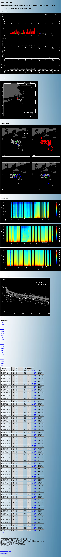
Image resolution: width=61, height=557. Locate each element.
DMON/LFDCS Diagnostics (5, 551)
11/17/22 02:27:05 (4, 386)
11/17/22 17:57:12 (4, 490)
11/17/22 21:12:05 (4, 511)
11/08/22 (2, 348)
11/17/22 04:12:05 (4, 397)
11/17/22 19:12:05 (4, 497)
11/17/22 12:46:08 (4, 455)
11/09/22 (2, 350)
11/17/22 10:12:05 (4, 437)
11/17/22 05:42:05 (4, 406)
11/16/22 (2, 365)
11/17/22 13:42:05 (4, 462)
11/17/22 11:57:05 (4, 449)
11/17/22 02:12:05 (4, 384)
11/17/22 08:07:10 (4, 423)
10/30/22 (2, 329)
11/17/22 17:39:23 (4, 486)
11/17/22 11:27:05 (4, 446)
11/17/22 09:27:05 (4, 432)
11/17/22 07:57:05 (4, 421)
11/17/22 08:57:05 (4, 429)
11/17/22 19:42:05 (4, 500)
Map (35, 370)
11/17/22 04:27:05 (4, 398)
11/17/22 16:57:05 (4, 482)
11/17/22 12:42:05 (4, 454)
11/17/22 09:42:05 (4, 434)
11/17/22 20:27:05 (4, 507)
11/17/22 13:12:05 (4, 459)
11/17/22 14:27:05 (4, 466)
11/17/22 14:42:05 (4, 468)
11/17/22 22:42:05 (4, 522)
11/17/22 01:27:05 (4, 379)
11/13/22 (2, 359)
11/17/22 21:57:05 (4, 516)
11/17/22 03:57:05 (4, 395)
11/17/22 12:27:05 (4, 452)
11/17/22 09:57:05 (4, 435)
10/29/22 (2, 326)
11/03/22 (2, 337)
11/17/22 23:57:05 (4, 530)
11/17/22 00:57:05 (4, 375)
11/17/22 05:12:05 (4, 403)
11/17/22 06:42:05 (4, 414)
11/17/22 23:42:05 (4, 528)
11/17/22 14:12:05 (4, 465)
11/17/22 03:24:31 (4, 392)
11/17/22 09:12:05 (4, 431)
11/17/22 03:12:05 (4, 390)
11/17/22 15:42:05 (4, 474)
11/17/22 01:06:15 (4, 376)
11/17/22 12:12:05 (4, 451)
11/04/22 (2, 339)
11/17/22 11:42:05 (4, 448)
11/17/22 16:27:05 (4, 479)
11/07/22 (2, 346)
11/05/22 (2, 341)
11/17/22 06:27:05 (4, 412)
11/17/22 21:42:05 (4, 514)
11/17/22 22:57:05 (4, 524)
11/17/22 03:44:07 (4, 393)
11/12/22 (2, 356)
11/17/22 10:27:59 (4, 440)
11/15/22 (2, 363)
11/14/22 (2, 361)
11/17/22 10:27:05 (4, 438)
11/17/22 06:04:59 (4, 409)
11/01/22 (2, 333)
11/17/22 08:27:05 (4, 426)
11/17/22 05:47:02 (4, 407)
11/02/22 (2, 335)
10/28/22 (2, 324)
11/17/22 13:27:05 (4, 460)
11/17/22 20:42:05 (4, 508)
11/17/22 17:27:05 (4, 485)
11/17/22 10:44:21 (4, 441)
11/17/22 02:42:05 (4, 387)
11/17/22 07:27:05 (4, 418)
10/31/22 (2, 331)
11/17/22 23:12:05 (4, 525)
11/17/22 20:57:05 (4, 510)
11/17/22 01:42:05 (4, 381)
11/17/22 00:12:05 (4, 370)
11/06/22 (2, 344)
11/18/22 (2, 532)
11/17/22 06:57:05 (4, 415)
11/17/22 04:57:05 (4, 401)
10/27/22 (2, 322)
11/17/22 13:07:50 (4, 457)
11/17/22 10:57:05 (4, 443)
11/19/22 (2, 534)
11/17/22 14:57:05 (4, 469)
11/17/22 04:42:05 (4, 400)
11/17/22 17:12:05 (4, 483)
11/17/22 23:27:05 (4, 527)
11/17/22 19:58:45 (4, 503)
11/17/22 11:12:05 (4, 445)
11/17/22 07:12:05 (4, 417)
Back (1, 75)
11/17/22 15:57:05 (4, 476)
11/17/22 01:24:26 (4, 378)
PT (32, 370)
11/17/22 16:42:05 (4, 480)
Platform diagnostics (4, 553)
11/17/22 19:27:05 (4, 499)
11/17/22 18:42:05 (4, 494)
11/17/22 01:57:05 (4, 383)
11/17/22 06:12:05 (4, 410)
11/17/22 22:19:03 (4, 519)
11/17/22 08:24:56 (4, 424)
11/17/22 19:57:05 (4, 502)
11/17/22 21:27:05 (4, 513)
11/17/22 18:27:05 (4, 493)
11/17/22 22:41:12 (4, 521)
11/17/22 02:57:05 (4, 389)
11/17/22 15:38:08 (4, 472)
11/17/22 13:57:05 (4, 463)
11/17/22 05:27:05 (4, 404)
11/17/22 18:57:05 (4, 496)
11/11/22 (2, 354)
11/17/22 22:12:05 (4, 517)
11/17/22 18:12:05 (4, 491)
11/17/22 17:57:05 (4, 488)
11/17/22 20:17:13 (4, 505)
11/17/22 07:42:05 (4, 420)
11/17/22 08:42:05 (4, 428)
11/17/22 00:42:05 (4, 373)
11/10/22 (2, 352)
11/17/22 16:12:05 (4, 477)
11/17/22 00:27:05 (4, 372)
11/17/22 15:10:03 (4, 471)
